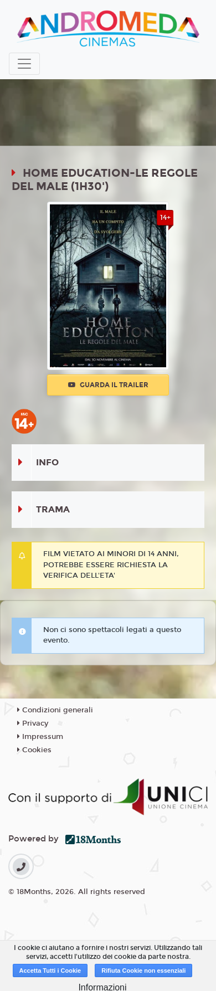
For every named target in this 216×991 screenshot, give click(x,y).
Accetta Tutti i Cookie (50, 970)
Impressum (40, 736)
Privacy (32, 723)
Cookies (34, 750)
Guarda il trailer (108, 385)
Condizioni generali (55, 710)
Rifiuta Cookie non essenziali (143, 970)
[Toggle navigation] (24, 64)
